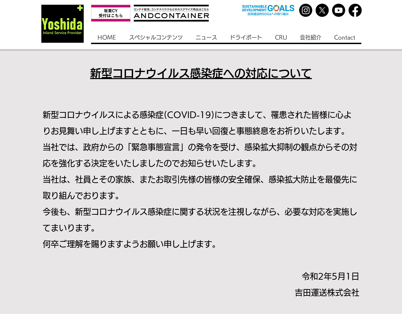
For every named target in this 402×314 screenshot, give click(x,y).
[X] (322, 10)
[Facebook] (355, 10)
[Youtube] (338, 10)
